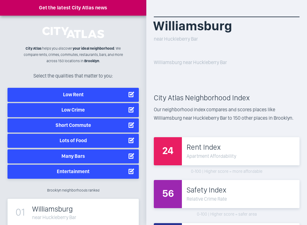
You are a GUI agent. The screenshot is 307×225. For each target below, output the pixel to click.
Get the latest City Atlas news (73, 8)
